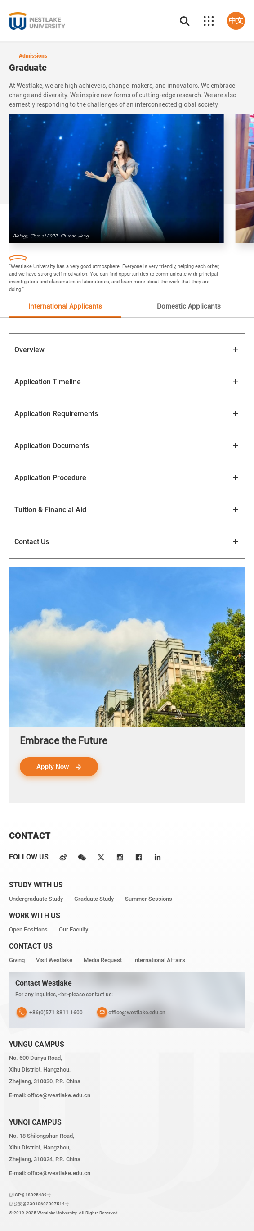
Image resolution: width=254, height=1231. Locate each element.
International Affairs (159, 960)
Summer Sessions (148, 898)
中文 (236, 20)
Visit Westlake (54, 960)
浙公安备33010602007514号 (39, 1203)
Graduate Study (94, 898)
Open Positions (28, 929)
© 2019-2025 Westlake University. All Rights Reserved (63, 1212)
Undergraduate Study (36, 898)
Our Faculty (73, 929)
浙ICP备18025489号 (30, 1194)
